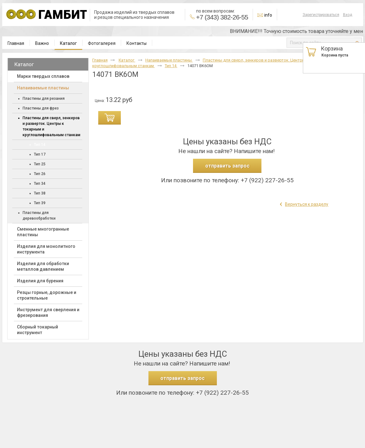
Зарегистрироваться (321, 15)
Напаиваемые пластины (169, 60)
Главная (100, 60)
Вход (347, 15)
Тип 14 (171, 65)
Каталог (68, 43)
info (268, 15)
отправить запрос (227, 166)
